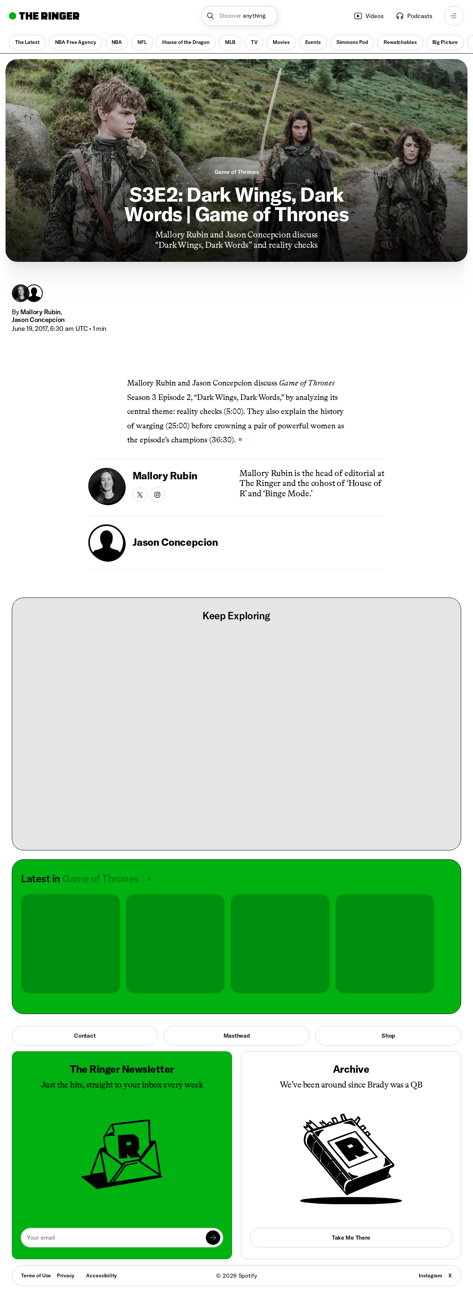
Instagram (430, 1275)
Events (313, 42)
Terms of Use (36, 1275)
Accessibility (101, 1275)
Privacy (65, 1275)
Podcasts (413, 15)
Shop (388, 1035)
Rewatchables (400, 42)
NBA (117, 42)
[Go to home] (44, 16)
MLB (230, 42)
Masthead (237, 1035)
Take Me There (351, 1237)
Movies (281, 42)
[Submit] (213, 1237)
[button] (239, 16)
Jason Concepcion (38, 319)
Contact (84, 1035)
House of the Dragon (186, 42)
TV (254, 42)
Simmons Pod (352, 42)
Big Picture (445, 42)
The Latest (27, 42)
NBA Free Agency (75, 42)
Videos (369, 15)
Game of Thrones (236, 171)
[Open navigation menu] (454, 16)
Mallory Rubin (40, 312)
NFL (142, 42)
